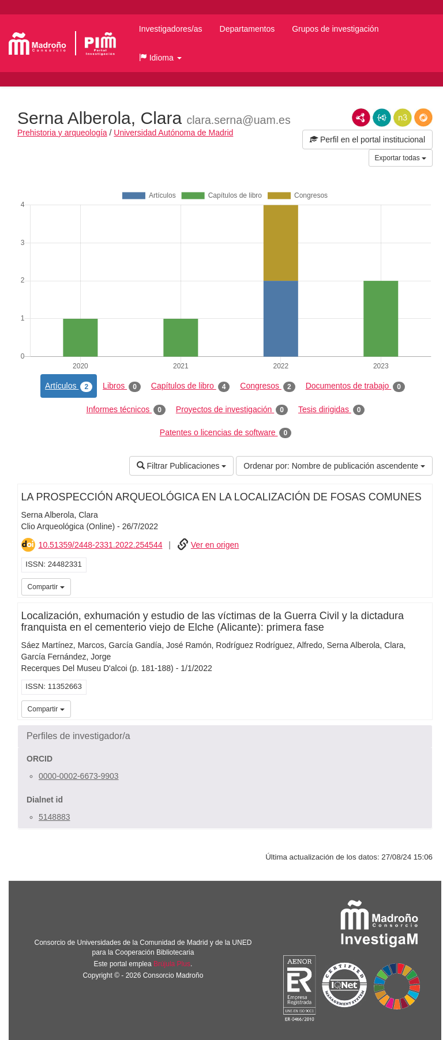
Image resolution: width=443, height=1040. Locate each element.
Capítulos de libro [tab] (190, 386)
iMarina (422, 586)
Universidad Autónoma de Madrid (173, 132)
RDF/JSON (423, 117)
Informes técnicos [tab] (126, 410)
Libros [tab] (122, 386)
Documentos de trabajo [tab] (355, 386)
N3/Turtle (402, 117)
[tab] (225, 736)
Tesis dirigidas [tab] (331, 410)
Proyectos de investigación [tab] (232, 410)
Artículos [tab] (68, 386)
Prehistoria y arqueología (62, 132)
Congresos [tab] (267, 386)
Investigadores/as (170, 28)
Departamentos (247, 28)
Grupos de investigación (335, 28)
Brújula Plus (171, 964)
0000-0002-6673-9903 (79, 776)
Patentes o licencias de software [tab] (225, 433)
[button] (160, 57)
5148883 (54, 817)
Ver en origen (215, 544)
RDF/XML (361, 117)
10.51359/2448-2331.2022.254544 (101, 544)
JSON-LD (382, 117)
